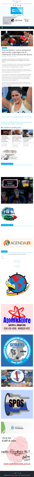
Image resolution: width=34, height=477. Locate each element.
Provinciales (4, 47)
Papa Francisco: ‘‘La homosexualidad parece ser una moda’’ (16, 117)
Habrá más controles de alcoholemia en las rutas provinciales (5, 139)
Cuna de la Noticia (14, 56)
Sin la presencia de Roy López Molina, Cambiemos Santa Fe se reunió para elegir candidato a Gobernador (16, 122)
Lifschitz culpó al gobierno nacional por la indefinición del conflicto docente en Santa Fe (17, 139)
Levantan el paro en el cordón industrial (27, 140)
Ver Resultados (17, 266)
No (3, 258)
